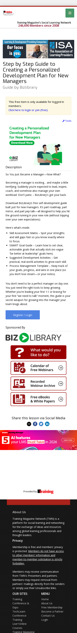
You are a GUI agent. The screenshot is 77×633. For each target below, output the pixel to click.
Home (45, 599)
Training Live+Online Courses (19, 624)
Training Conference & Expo (20, 603)
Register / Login (22, 315)
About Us (19, 512)
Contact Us (48, 615)
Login (44, 619)
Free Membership (51, 607)
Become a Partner (52, 611)
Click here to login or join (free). (28, 110)
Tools (66, 120)
